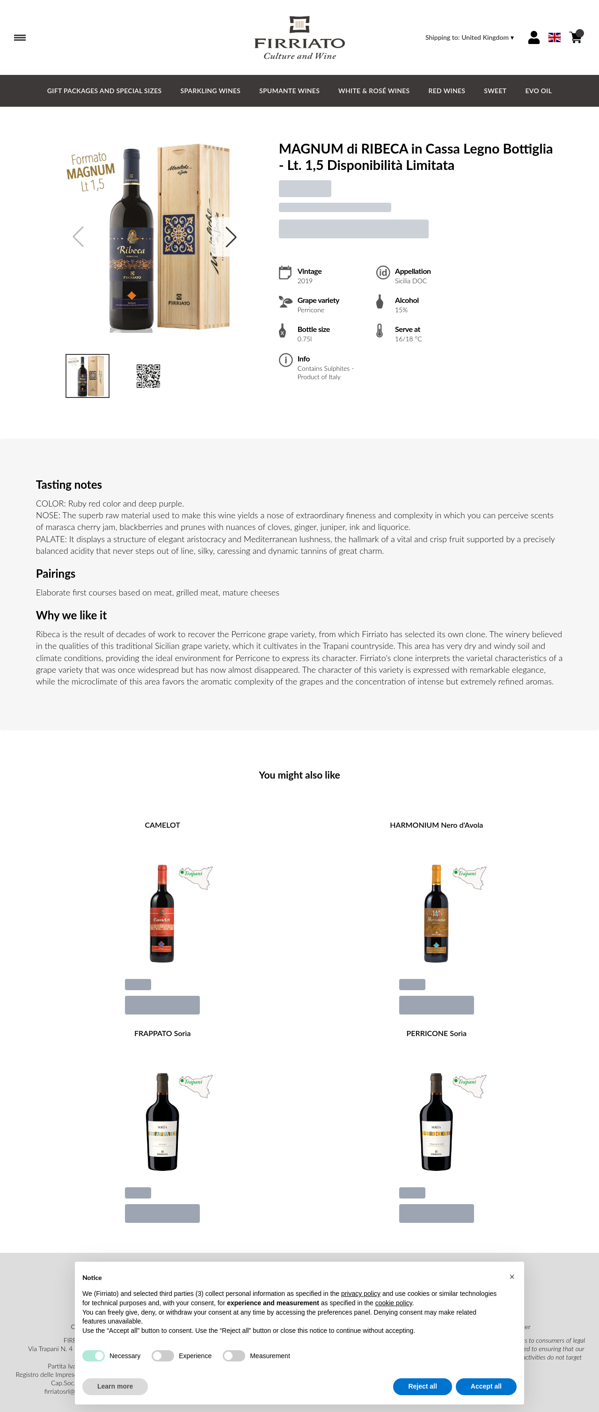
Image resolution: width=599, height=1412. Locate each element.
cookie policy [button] (393, 1303)
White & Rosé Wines (373, 91)
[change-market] (470, 37)
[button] (511, 1276)
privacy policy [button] (360, 1294)
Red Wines (447, 91)
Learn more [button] (115, 1386)
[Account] (534, 37)
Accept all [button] (486, 1386)
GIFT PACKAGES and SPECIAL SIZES (104, 91)
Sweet (495, 91)
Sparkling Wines (210, 91)
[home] (299, 37)
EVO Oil (538, 91)
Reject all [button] (422, 1386)
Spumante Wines (289, 91)
